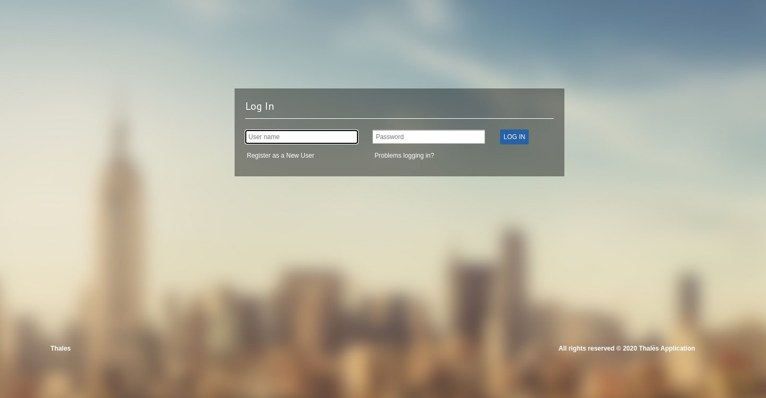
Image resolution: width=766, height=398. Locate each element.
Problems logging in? (404, 155)
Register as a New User (280, 155)
